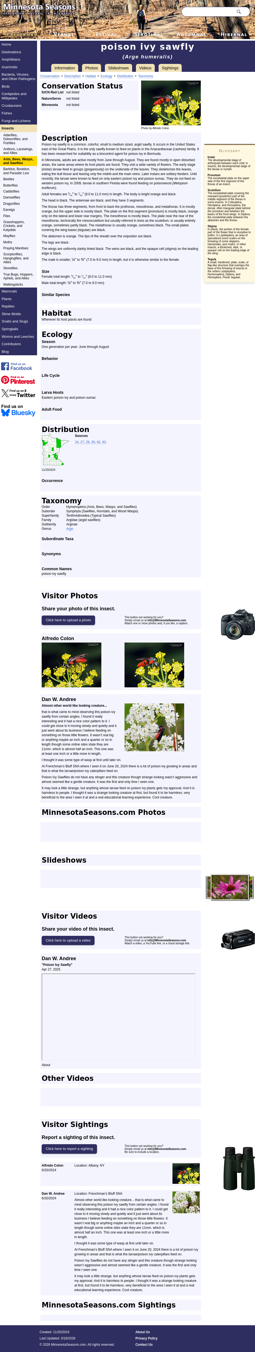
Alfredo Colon (58, 638)
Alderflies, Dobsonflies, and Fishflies (15, 139)
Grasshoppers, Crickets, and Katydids (14, 226)
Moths (7, 242)
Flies (6, 216)
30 (93, 442)
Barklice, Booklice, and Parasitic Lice (16, 171)
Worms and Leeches (18, 337)
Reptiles (8, 306)
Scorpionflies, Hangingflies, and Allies (16, 258)
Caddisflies (11, 191)
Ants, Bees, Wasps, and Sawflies (18, 161)
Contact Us (144, 1345)
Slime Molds (11, 314)
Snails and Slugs (15, 321)
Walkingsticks (13, 284)
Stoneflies (10, 268)
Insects (8, 128)
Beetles (8, 179)
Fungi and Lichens (16, 121)
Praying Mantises (15, 248)
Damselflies (11, 197)
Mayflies (9, 236)
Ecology (106, 76)
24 (76, 442)
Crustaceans (12, 105)
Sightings (170, 68)
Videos (145, 68)
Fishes (7, 113)
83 (104, 442)
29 (87, 442)
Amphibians (11, 59)
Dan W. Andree (59, 699)
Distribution (125, 76)
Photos (91, 68)
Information (64, 68)
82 (98, 442)
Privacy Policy (146, 1338)
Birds (6, 86)
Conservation (50, 76)
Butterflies (10, 185)
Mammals (9, 291)
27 (82, 442)
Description (72, 76)
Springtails (10, 329)
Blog (5, 352)
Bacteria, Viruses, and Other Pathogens (18, 76)
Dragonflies (11, 204)
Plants (6, 299)
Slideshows (118, 68)
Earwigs (9, 210)
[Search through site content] (207, 11)
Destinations (11, 52)
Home (6, 44)
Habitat (91, 76)
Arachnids (9, 67)
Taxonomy (145, 76)
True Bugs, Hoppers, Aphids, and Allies (18, 276)
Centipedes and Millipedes (14, 96)
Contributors (11, 344)
